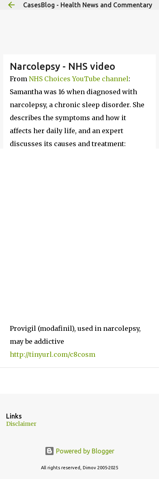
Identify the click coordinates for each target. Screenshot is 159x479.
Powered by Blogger (79, 451)
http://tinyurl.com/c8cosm (52, 354)
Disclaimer (21, 423)
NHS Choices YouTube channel (79, 79)
